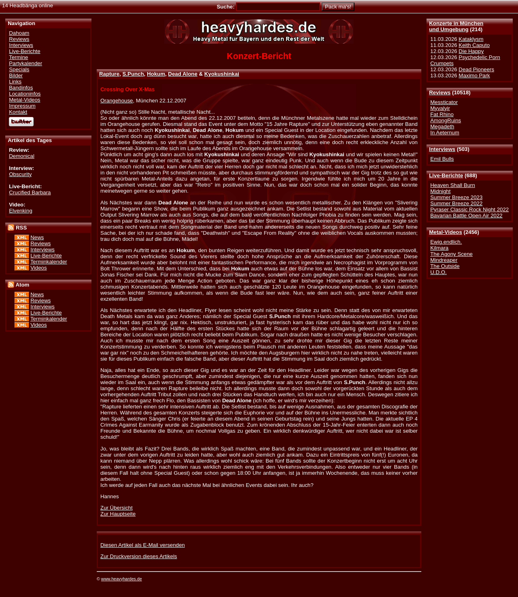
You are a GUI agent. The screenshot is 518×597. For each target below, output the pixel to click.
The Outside (444, 266)
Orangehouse (116, 101)
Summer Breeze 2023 (456, 197)
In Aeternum (444, 133)
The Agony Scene (451, 254)
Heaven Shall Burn (452, 185)
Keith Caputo (474, 45)
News (37, 237)
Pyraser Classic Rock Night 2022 (469, 209)
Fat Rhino (442, 114)
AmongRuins (445, 120)
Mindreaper (443, 260)
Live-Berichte (446, 175)
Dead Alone (182, 74)
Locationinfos (24, 94)
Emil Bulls (442, 159)
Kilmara (439, 248)
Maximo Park (474, 75)
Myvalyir (440, 108)
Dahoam (19, 33)
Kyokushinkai (221, 74)
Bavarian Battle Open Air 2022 (466, 215)
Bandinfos (21, 88)
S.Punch (133, 74)
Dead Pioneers (476, 69)
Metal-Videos (445, 232)
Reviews (439, 92)
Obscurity (20, 174)
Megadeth (442, 126)
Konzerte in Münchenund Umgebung (456, 26)
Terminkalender (48, 262)
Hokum (156, 74)
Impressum (22, 106)
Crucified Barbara (30, 192)
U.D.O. (438, 272)
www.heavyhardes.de (121, 578)
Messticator (444, 102)
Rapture (109, 74)
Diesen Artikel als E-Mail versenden (142, 545)
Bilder (16, 75)
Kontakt (18, 112)
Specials (19, 69)
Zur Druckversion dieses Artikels (138, 556)
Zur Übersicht (116, 508)
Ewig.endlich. (446, 242)
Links (15, 82)
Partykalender (25, 63)
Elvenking (20, 211)
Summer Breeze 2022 (456, 203)
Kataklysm (471, 39)
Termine (18, 57)
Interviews (442, 149)
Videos (38, 268)
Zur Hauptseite (118, 514)
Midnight (440, 191)
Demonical (21, 156)
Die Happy (471, 51)
